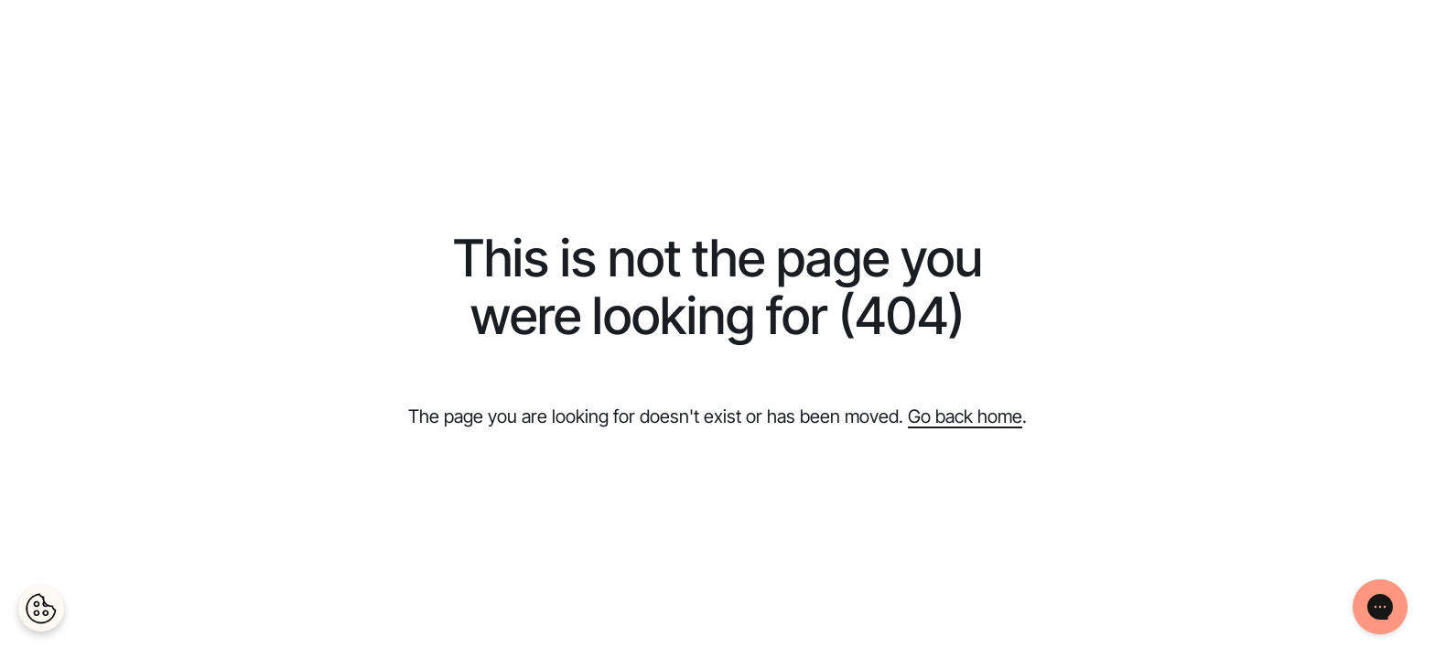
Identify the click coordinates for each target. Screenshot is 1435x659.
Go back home (965, 416)
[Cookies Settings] (41, 609)
